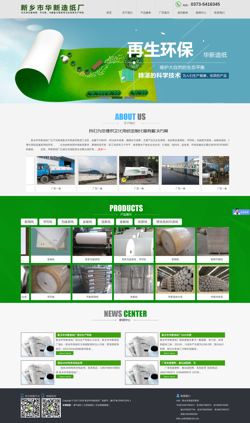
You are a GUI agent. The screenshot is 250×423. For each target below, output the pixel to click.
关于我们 (127, 12)
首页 (109, 12)
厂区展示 (164, 12)
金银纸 (87, 222)
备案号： (106, 400)
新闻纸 (29, 222)
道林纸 (124, 222)
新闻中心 (201, 12)
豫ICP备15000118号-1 (120, 400)
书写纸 (47, 222)
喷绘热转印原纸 (167, 222)
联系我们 (219, 12)
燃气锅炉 (77, 405)
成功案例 (182, 12)
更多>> (102, 149)
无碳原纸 (67, 222)
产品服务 (146, 12)
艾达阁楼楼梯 (102, 405)
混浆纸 (106, 222)
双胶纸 (142, 222)
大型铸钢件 (89, 405)
